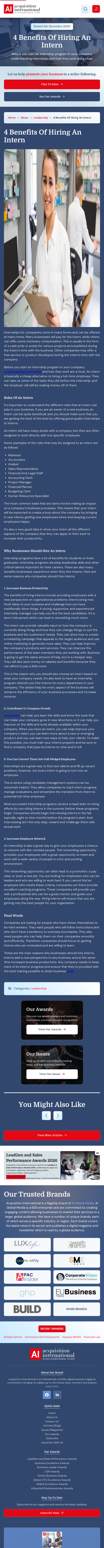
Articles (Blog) (52, 1425)
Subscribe (52, 1438)
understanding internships (22, 372)
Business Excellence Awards (52, 1463)
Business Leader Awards (52, 1467)
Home (12, 117)
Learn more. (52, 1386)
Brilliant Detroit (13, 1337)
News (24, 117)
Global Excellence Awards (52, 1484)
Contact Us (52, 1421)
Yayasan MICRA (71, 1337)
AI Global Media (83, 1203)
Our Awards (52, 1434)
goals (70, 971)
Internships (12, 715)
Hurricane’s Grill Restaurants (42, 1337)
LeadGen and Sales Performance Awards (52, 1459)
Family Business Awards (52, 1475)
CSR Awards (52, 1471)
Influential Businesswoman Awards (52, 1488)
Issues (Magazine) (52, 1430)
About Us (52, 1417)
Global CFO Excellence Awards (52, 1480)
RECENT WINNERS (52, 1328)
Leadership (40, 117)
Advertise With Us (52, 1442)
